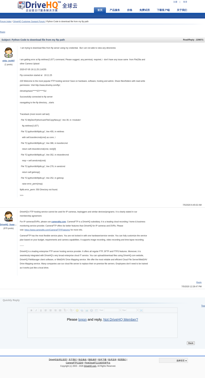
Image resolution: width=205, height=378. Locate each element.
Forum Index (5, 21)
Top (203, 305)
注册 (175, 2)
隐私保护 (92, 359)
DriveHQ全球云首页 (58, 359)
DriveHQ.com (90, 366)
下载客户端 (163, 10)
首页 (99, 10)
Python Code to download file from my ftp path (67, 21)
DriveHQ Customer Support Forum (29, 21)
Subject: (7, 39)
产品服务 (115, 10)
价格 (129, 10)
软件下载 (102, 359)
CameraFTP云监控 (74, 363)
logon (82, 319)
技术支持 (112, 359)
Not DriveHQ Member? (120, 319)
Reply (2, 32)
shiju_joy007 (8, 61)
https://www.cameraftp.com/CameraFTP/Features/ (47, 230)
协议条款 (82, 359)
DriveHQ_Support (8, 224)
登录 (185, 2)
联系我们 (122, 359)
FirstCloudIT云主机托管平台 (97, 363)
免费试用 (144, 10)
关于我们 (182, 10)
